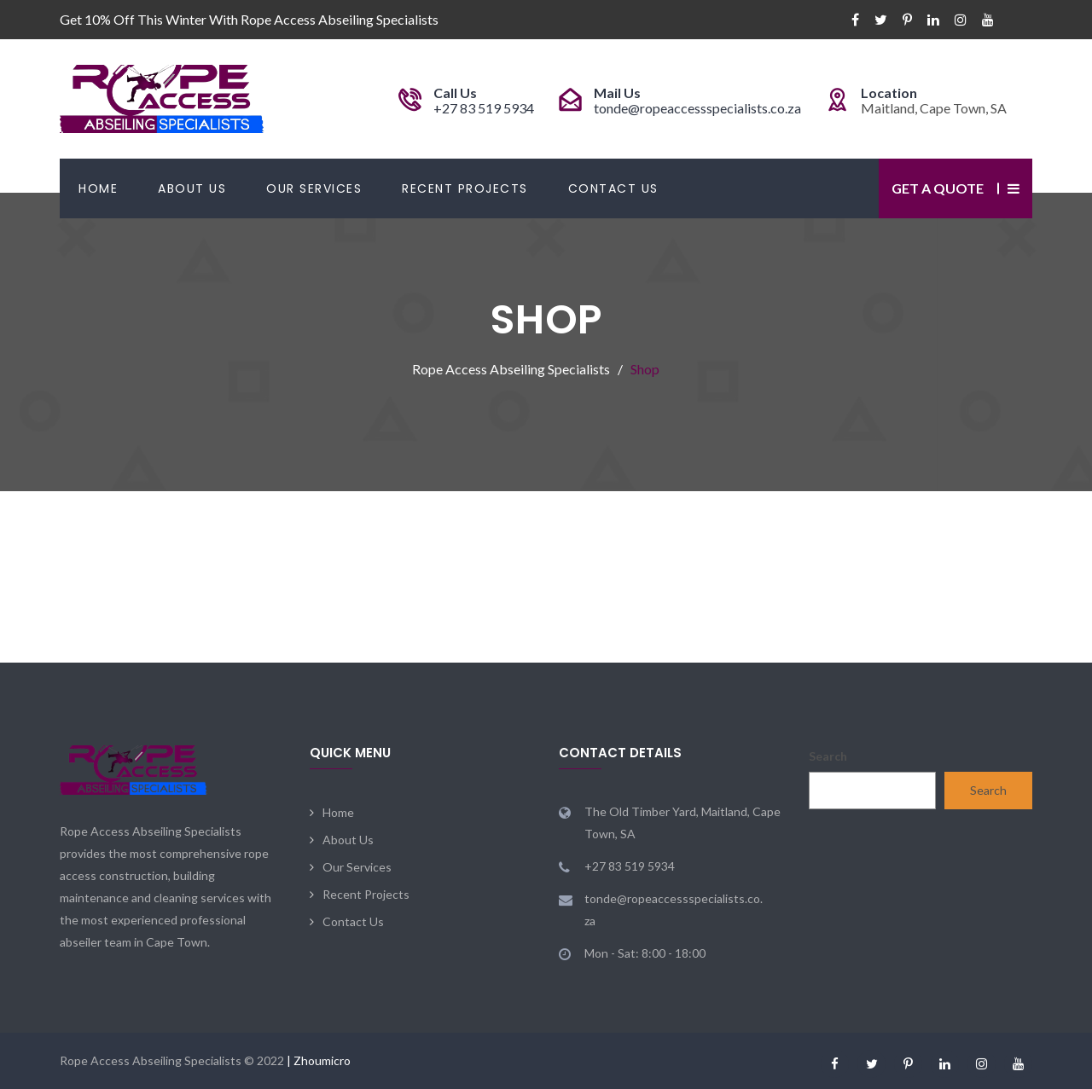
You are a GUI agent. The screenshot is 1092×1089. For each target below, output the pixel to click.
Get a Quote (938, 188)
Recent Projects (465, 188)
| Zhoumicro (319, 1060)
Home (98, 188)
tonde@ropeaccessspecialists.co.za (697, 108)
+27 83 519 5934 (483, 108)
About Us (192, 188)
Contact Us (613, 188)
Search (828, 756)
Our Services (314, 188)
